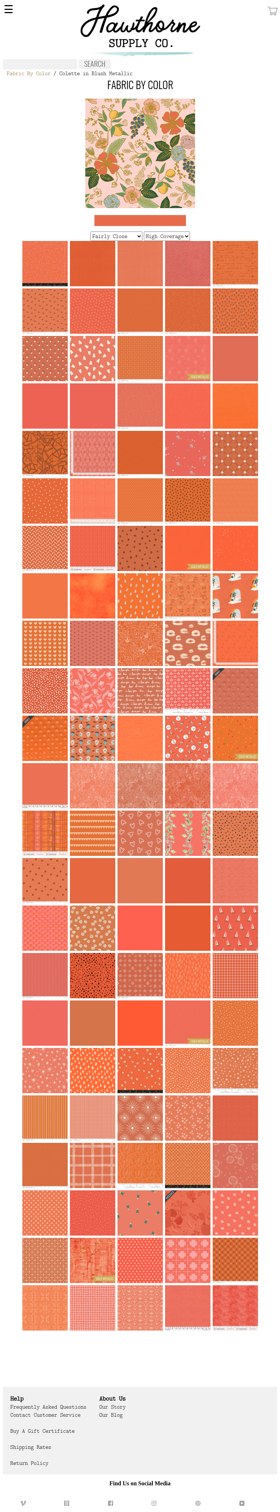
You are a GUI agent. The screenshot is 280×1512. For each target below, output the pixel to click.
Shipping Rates (30, 1447)
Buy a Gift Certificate (42, 1431)
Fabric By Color (29, 73)
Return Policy (29, 1463)
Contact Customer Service (45, 1415)
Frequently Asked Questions (48, 1407)
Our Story (112, 1407)
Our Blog (111, 1415)
